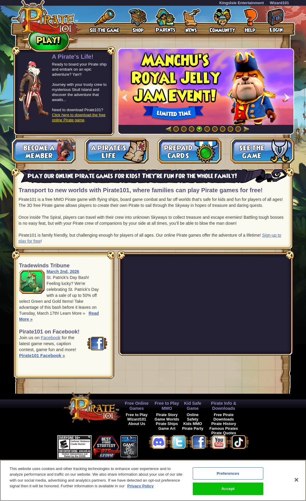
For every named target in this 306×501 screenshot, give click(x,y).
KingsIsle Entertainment (241, 3)
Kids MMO (192, 423)
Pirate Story (167, 414)
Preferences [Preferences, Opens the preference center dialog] (228, 473)
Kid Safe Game (192, 406)
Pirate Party (192, 428)
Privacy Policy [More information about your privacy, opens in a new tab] (140, 486)
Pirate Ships (167, 423)
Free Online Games (137, 406)
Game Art (166, 428)
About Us (136, 423)
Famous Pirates (223, 428)
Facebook (50, 337)
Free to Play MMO (167, 406)
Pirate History (223, 423)
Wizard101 (279, 3)
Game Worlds (166, 419)
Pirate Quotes (223, 433)
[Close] (296, 479)
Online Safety (193, 416)
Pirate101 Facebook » (42, 355)
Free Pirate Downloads (223, 416)
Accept (228, 488)
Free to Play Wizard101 (137, 416)
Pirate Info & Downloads (223, 406)
